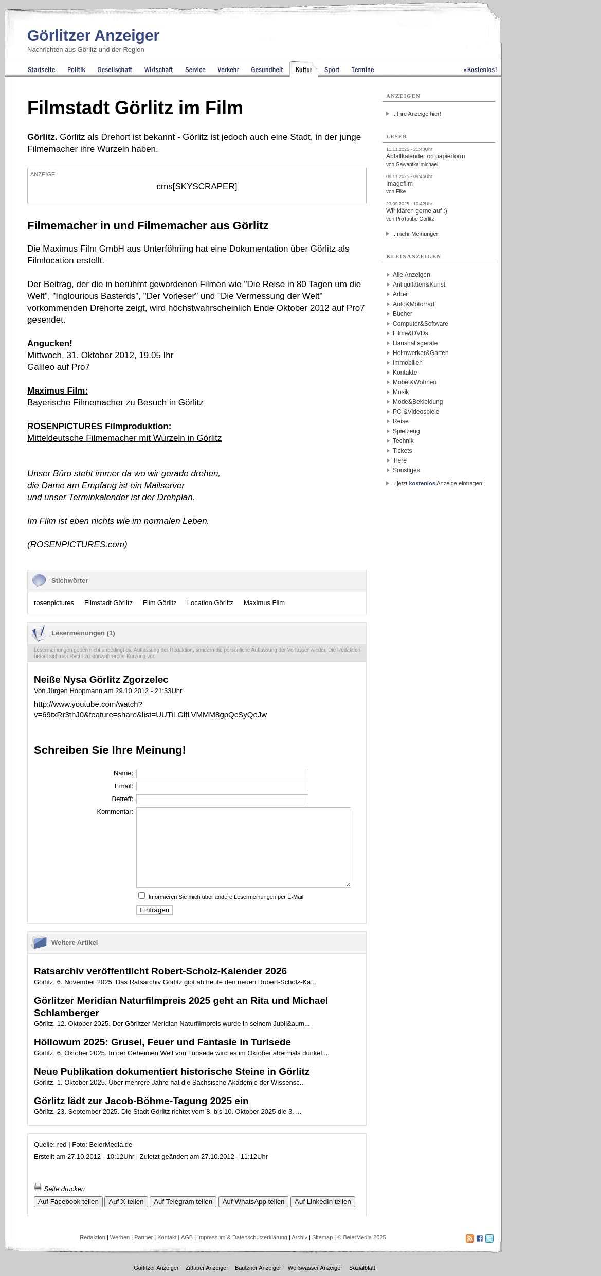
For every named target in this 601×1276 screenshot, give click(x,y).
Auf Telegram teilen (183, 1202)
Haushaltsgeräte (415, 343)
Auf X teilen (125, 1202)
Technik (403, 441)
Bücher (402, 313)
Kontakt (166, 1237)
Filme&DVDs (410, 333)
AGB (187, 1237)
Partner (143, 1237)
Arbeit (401, 294)
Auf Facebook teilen (68, 1202)
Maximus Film (264, 603)
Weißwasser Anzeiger (315, 1268)
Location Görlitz (210, 603)
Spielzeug (406, 431)
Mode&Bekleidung (418, 401)
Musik (401, 392)
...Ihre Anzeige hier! (416, 113)
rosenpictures (54, 603)
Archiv (299, 1237)
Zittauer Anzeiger (207, 1268)
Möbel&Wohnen (414, 382)
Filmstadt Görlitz (108, 603)
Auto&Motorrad (413, 304)
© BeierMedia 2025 (361, 1237)
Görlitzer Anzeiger (93, 35)
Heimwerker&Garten (421, 353)
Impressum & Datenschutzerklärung (242, 1237)
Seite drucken (59, 1189)
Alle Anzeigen (411, 274)
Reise (401, 421)
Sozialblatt (362, 1268)
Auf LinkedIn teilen (323, 1202)
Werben (120, 1237)
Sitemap (322, 1237)
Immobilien (408, 362)
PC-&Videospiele (416, 411)
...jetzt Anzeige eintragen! (438, 483)
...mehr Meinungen (416, 233)
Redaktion (92, 1237)
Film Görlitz (160, 603)
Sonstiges (406, 470)
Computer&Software (420, 323)
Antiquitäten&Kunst (419, 284)
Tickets (402, 450)
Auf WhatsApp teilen (254, 1202)
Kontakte (405, 372)
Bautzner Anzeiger (258, 1268)
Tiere (400, 460)
